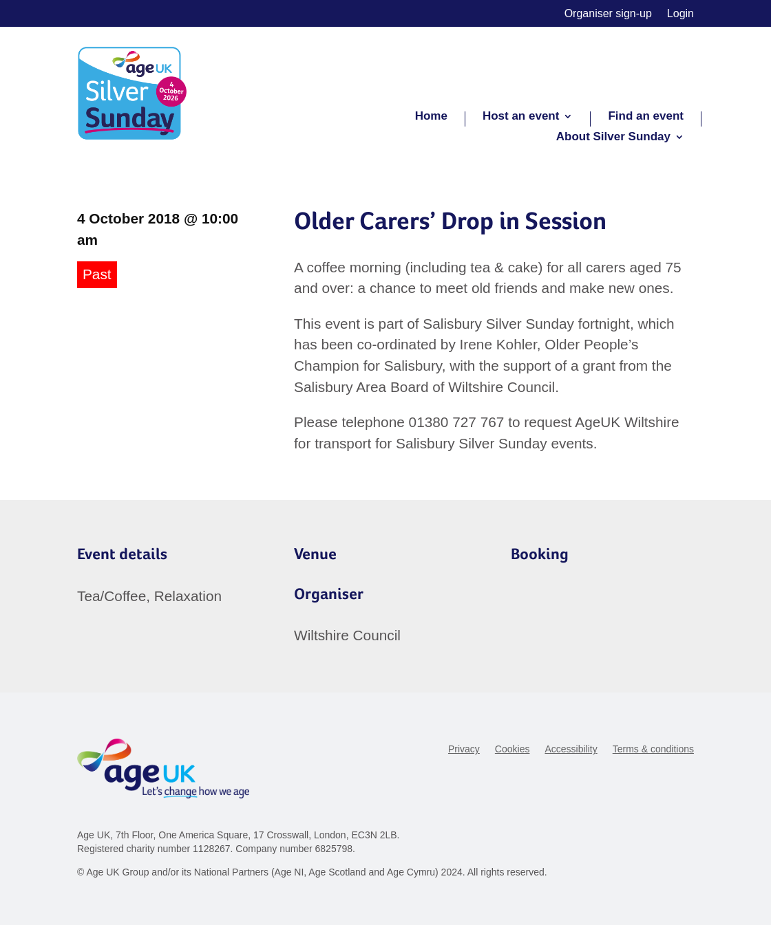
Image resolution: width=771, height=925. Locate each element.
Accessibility (571, 749)
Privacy (464, 749)
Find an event (646, 116)
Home (431, 116)
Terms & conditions (653, 749)
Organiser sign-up (608, 14)
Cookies (512, 749)
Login (680, 14)
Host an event (521, 116)
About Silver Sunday (613, 137)
